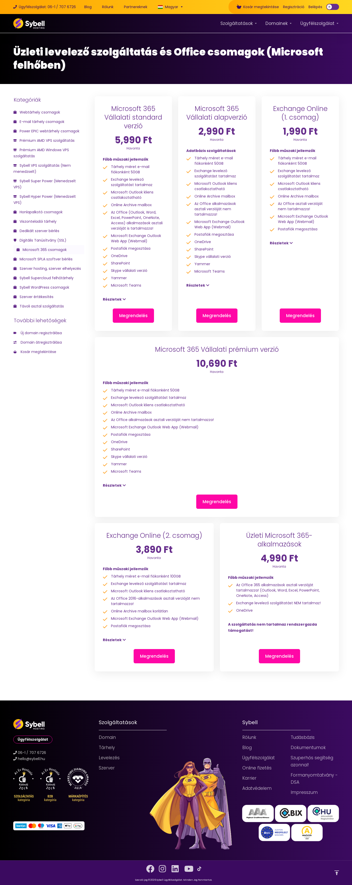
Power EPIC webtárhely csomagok (46, 131)
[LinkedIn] (173, 867)
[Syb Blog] (88, 6)
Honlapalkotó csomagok (38, 212)
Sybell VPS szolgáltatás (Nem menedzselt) (42, 168)
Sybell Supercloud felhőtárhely (43, 277)
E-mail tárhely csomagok (38, 121)
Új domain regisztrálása (37, 332)
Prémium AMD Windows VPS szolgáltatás (41, 153)
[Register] (293, 7)
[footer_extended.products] (238, 23)
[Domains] (278, 23)
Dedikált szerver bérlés (36, 230)
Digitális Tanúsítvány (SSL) (39, 240)
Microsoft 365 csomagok (42, 249)
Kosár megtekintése (34, 351)
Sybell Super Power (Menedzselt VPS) (44, 184)
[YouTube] (186, 867)
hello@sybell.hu (31, 758)
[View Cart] (258, 7)
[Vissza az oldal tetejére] (336, 872)
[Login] (315, 7)
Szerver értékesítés (33, 296)
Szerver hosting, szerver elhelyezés (47, 268)
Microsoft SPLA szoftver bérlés (43, 259)
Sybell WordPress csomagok (41, 287)
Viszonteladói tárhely (35, 221)
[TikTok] (199, 868)
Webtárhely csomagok (36, 112)
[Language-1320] (169, 6)
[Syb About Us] (108, 6)
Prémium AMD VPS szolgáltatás (44, 140)
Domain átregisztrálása (37, 342)
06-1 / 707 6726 (32, 752)
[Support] (319, 23)
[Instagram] (161, 867)
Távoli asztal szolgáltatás (38, 306)
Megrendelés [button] (133, 316)
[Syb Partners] (135, 6)
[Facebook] (148, 867)
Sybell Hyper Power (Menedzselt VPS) (44, 199)
